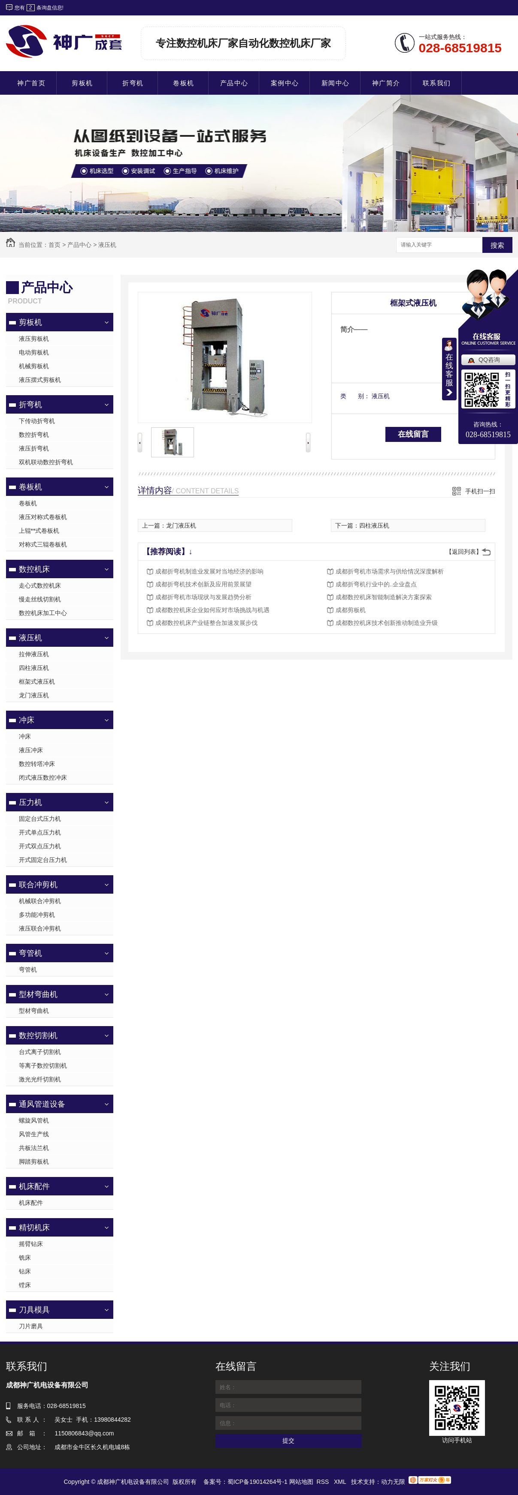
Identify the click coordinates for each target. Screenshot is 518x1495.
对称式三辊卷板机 (43, 544)
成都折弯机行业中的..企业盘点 (376, 584)
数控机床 (34, 569)
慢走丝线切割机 (40, 599)
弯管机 (30, 953)
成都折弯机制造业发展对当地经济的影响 (209, 571)
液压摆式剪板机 (40, 379)
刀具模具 (34, 1310)
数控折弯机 (34, 434)
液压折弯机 (34, 448)
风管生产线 (34, 1134)
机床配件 (34, 1186)
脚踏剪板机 (34, 1161)
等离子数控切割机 (43, 1065)
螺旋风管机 (34, 1120)
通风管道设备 (42, 1104)
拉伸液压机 (34, 654)
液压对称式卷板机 (43, 516)
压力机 (30, 802)
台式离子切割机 (40, 1051)
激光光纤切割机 (40, 1079)
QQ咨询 (489, 359)
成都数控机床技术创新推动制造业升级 (387, 622)
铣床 (25, 1257)
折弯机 (30, 404)
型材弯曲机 (38, 994)
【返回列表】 (464, 551)
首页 (54, 244)
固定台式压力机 (40, 818)
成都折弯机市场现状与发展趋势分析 (203, 597)
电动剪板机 (34, 352)
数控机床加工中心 (43, 612)
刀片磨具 (31, 1326)
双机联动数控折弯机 (46, 462)
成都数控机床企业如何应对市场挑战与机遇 (212, 609)
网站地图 (301, 1481)
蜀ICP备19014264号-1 (257, 1481)
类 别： (355, 396)
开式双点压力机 (40, 846)
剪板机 (30, 322)
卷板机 (30, 487)
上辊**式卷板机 (39, 530)
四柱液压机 (34, 667)
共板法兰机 (34, 1147)
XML (341, 1481)
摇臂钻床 (31, 1243)
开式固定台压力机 (43, 859)
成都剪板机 (351, 609)
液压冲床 (31, 750)
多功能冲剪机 (37, 914)
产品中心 (79, 244)
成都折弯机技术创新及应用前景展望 (203, 584)
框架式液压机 (37, 681)
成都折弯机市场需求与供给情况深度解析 (390, 571)
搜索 (497, 245)
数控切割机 (38, 1035)
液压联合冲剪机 (40, 928)
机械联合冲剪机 (40, 901)
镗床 (25, 1285)
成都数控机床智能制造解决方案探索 (384, 597)
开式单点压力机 (40, 832)
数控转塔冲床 (37, 763)
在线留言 (413, 434)
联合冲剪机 (38, 884)
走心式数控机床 (40, 585)
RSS (324, 1481)
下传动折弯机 (37, 420)
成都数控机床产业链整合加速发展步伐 (206, 622)
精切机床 (34, 1227)
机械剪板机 (34, 366)
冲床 (26, 720)
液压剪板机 (34, 338)
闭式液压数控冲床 (43, 777)
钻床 (25, 1271)
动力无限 (393, 1481)
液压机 (107, 244)
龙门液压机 (34, 695)
